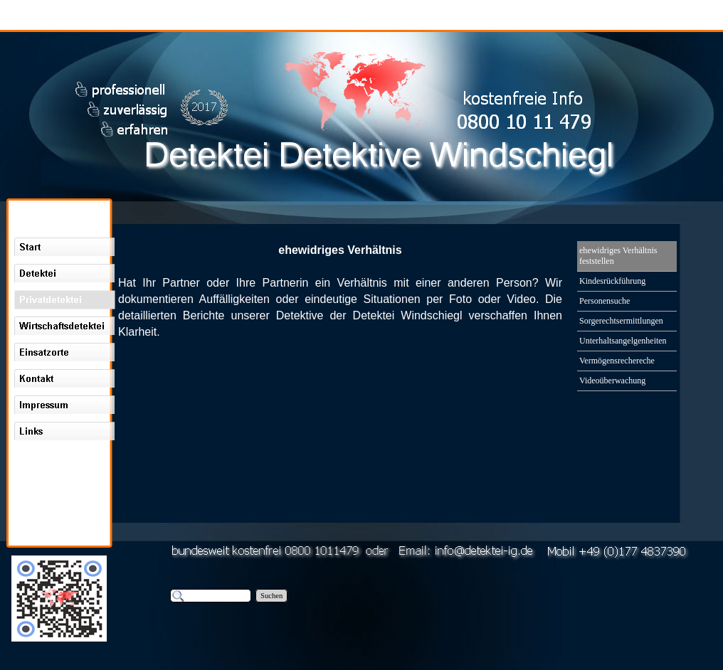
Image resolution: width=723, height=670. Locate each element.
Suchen (271, 596)
